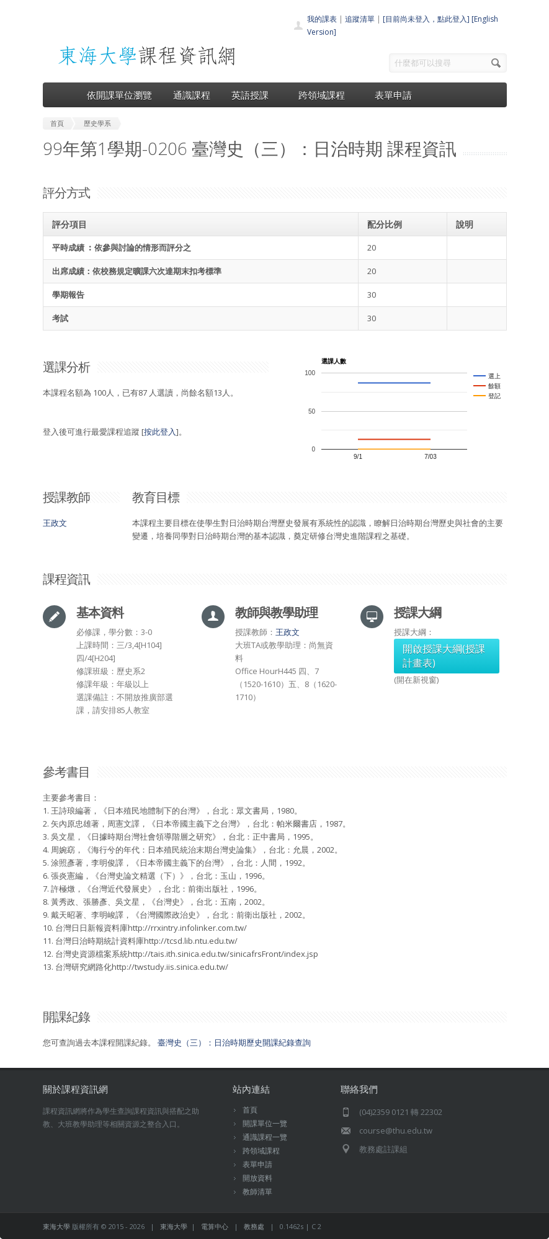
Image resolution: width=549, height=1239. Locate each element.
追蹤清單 (360, 19)
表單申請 (393, 95)
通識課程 (191, 95)
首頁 (250, 1109)
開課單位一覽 (265, 1123)
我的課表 (322, 19)
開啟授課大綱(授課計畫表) (444, 656)
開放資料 (257, 1178)
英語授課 (254, 95)
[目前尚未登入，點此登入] (426, 19)
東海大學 (56, 1226)
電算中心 (214, 1226)
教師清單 (257, 1191)
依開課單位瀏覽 (119, 95)
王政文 (55, 522)
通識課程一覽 (265, 1137)
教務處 (254, 1226)
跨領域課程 (326, 95)
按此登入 (160, 431)
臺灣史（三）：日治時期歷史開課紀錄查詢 (234, 1042)
